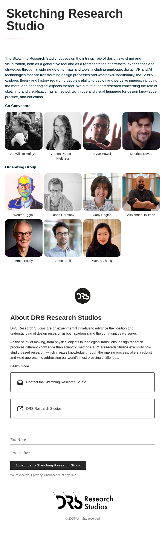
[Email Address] (82, 452)
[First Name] (82, 439)
